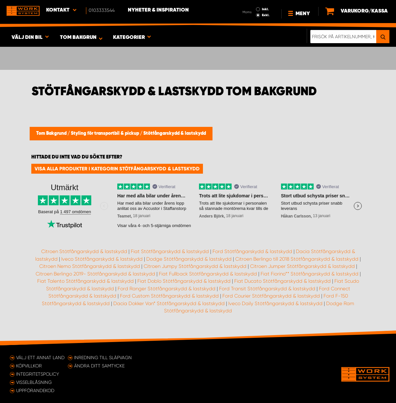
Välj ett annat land (40, 357)
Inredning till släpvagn (103, 357)
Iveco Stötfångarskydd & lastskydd (102, 259)
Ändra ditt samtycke (99, 365)
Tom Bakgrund (52, 133)
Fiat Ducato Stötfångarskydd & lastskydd (282, 281)
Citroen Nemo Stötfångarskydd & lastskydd (89, 266)
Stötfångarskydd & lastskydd (174, 133)
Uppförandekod (35, 390)
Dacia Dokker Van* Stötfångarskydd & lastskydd (169, 303)
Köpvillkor (29, 365)
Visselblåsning (34, 382)
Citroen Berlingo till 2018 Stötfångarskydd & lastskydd (296, 259)
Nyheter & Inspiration (158, 10)
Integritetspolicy (37, 374)
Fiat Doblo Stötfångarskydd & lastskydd (184, 281)
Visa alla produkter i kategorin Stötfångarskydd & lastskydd (117, 169)
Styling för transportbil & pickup (105, 133)
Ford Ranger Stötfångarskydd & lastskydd (166, 289)
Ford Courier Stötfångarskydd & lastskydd (271, 296)
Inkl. (265, 9)
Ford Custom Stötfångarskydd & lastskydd (169, 296)
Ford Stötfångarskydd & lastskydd (252, 251)
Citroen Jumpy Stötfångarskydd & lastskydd (195, 266)
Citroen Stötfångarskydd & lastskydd (84, 251)
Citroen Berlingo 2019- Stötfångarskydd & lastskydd (95, 274)
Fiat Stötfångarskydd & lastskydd (170, 251)
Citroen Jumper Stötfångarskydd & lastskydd (302, 266)
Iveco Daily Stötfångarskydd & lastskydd (275, 303)
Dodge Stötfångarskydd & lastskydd (189, 259)
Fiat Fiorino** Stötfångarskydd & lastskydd (309, 274)
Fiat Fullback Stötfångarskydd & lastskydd (208, 274)
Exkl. (265, 15)
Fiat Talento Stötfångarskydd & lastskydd (85, 281)
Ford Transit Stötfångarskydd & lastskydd (267, 289)
